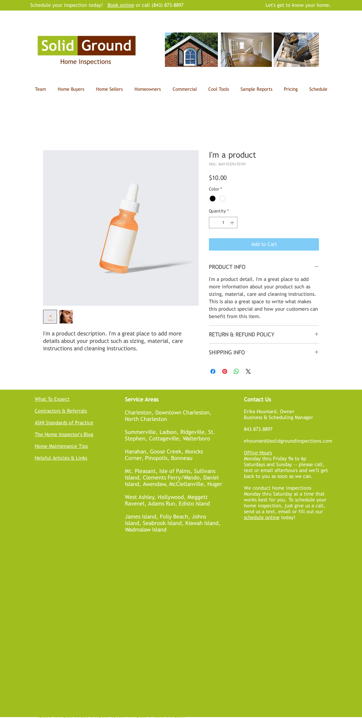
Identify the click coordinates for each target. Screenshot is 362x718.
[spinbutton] (223, 222)
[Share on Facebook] (213, 371)
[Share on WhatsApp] (236, 371)
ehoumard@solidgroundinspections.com (288, 441)
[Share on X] (248, 371)
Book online (121, 5)
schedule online (262, 517)
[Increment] (232, 222)
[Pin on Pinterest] (224, 371)
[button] (218, 89)
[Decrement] (214, 222)
